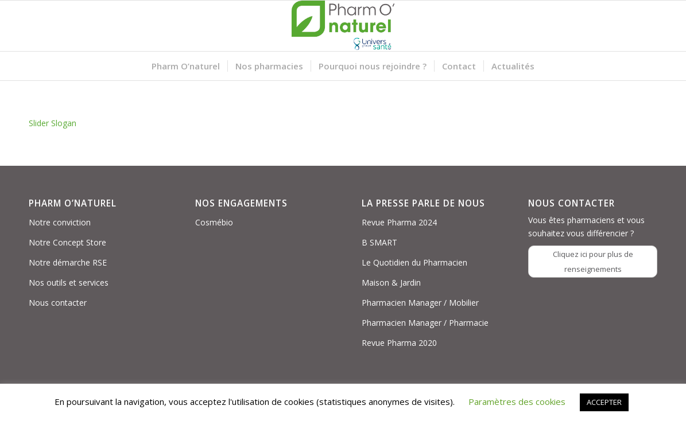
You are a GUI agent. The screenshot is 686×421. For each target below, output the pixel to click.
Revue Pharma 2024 (399, 222)
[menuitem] (185, 66)
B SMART (379, 242)
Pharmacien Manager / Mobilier (420, 302)
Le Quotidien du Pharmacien (414, 262)
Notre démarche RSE (68, 262)
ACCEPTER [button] (604, 402)
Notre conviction (60, 222)
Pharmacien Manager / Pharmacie (425, 322)
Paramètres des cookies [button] (516, 401)
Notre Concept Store (67, 242)
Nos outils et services (68, 282)
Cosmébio (214, 222)
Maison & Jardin (391, 282)
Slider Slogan (52, 123)
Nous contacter (58, 302)
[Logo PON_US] (343, 26)
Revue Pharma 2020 (399, 342)
